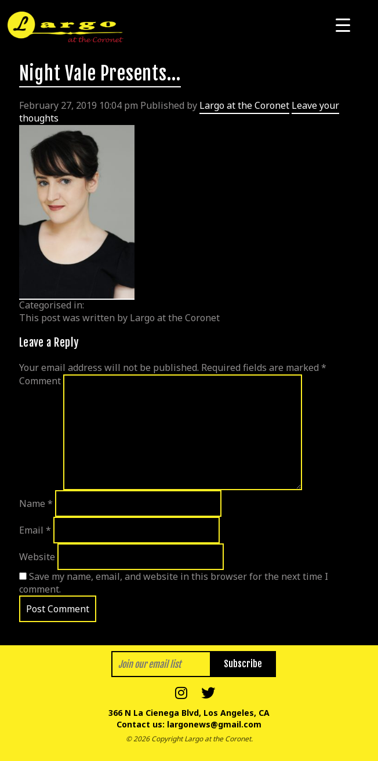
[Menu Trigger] (343, 25)
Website (37, 556)
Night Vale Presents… (100, 73)
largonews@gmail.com (214, 724)
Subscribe (243, 664)
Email (35, 530)
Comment (40, 380)
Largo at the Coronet (244, 105)
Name (36, 503)
